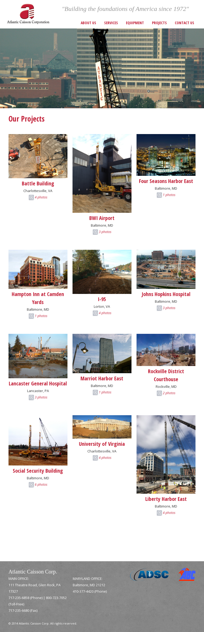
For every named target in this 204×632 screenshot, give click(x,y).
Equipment (135, 22)
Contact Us (184, 22)
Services (111, 22)
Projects (159, 22)
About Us (88, 22)
